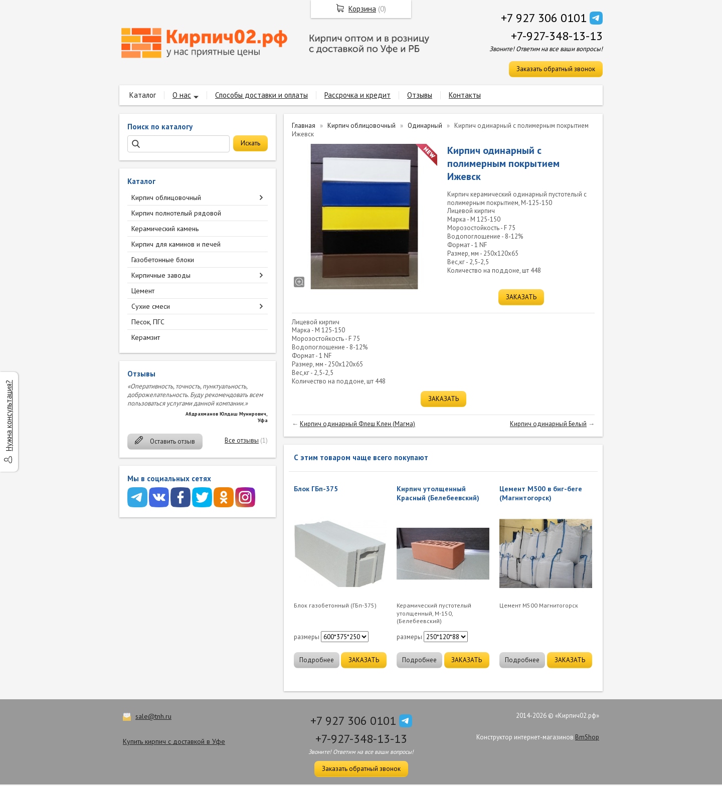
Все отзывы (242, 440)
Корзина (362, 9)
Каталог (142, 95)
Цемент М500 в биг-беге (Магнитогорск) (540, 493)
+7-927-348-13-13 (557, 36)
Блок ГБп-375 (316, 488)
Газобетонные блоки (162, 259)
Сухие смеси (150, 306)
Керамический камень (165, 228)
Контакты (465, 95)
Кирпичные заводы (161, 275)
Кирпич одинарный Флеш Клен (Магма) (357, 424)
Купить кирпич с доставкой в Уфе (174, 741)
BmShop (587, 737)
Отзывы (419, 95)
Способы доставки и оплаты (261, 95)
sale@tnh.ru (153, 716)
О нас (181, 95)
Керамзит (145, 337)
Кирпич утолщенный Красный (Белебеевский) (438, 493)
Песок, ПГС (147, 321)
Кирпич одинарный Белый (548, 424)
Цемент (142, 290)
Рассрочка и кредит (357, 95)
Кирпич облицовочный (166, 197)
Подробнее (316, 660)
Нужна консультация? (9, 415)
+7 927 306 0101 (544, 18)
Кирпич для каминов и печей (176, 244)
